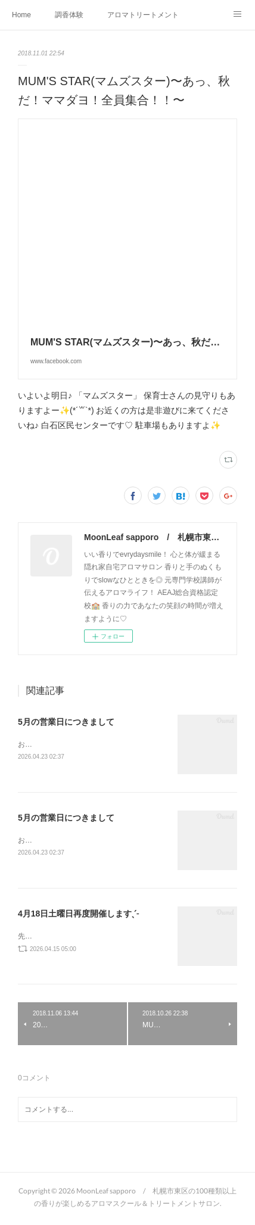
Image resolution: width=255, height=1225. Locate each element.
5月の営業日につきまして (66, 722)
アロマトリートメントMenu (143, 15)
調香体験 (69, 15)
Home (21, 15)
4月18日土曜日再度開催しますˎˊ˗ (78, 915)
